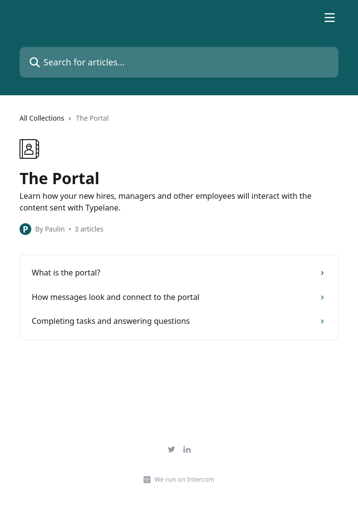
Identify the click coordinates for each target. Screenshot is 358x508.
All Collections (42, 118)
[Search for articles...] (179, 62)
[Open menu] (329, 17)
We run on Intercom (184, 479)
